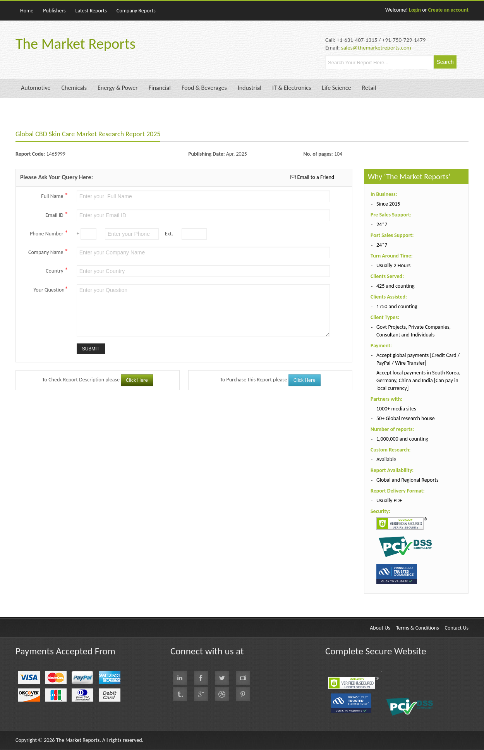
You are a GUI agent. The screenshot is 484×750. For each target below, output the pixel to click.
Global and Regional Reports (407, 480)
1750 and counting (396, 306)
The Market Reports (75, 43)
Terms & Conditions (417, 628)
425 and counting (395, 286)
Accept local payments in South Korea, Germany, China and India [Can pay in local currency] (418, 380)
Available (386, 459)
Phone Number (49, 233)
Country (57, 270)
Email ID (56, 214)
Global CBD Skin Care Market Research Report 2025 (87, 134)
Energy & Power (118, 87)
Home (26, 10)
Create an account (448, 10)
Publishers (54, 10)
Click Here (137, 380)
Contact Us (457, 628)
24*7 (381, 224)
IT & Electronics (291, 87)
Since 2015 (388, 204)
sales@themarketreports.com (376, 47)
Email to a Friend (315, 177)
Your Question (51, 289)
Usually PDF (389, 500)
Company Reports (136, 10)
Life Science (336, 87)
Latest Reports (91, 10)
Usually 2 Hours (393, 265)
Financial (160, 87)
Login (415, 10)
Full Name (54, 195)
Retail (369, 87)
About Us (380, 628)
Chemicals (74, 87)
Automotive (35, 87)
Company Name (48, 251)
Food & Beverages (204, 87)
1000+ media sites (396, 408)
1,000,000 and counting (402, 439)
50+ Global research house (405, 418)
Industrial (249, 87)
